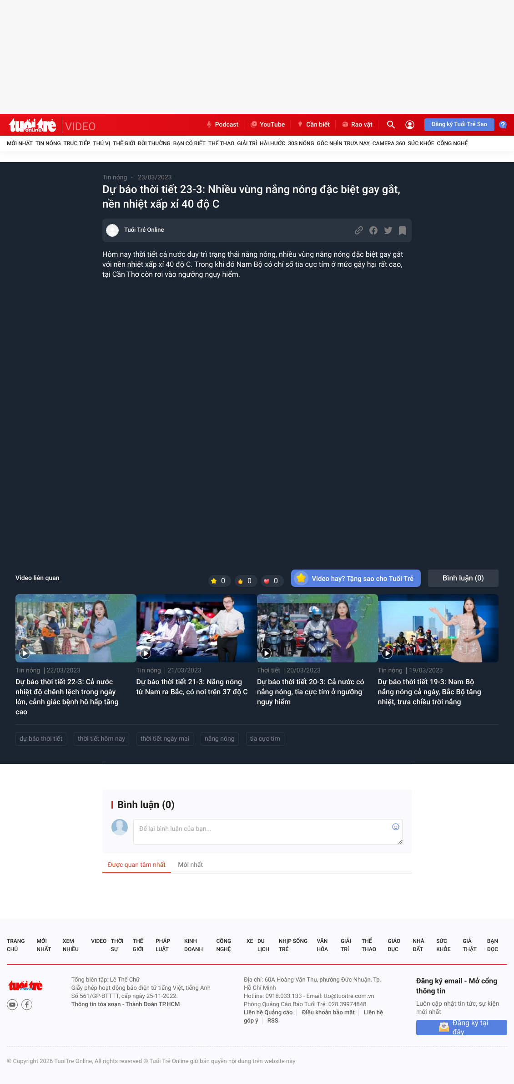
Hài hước (272, 143)
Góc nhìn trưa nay (343, 143)
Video (98, 941)
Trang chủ (16, 945)
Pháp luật (163, 945)
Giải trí (247, 143)
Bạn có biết (189, 143)
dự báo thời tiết (41, 739)
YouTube (267, 124)
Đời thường (154, 143)
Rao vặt (357, 124)
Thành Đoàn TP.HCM (153, 1004)
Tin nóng (48, 143)
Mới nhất (20, 143)
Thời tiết (268, 670)
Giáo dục (394, 945)
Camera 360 (389, 143)
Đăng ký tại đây (471, 1027)
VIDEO (80, 126)
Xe (250, 941)
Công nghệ (452, 143)
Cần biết (313, 124)
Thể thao (221, 143)
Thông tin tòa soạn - (98, 1004)
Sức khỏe (421, 143)
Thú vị (101, 143)
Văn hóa (322, 945)
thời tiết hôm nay (101, 739)
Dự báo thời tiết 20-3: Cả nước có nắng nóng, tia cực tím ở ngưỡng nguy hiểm (310, 691)
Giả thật (469, 945)
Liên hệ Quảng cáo (268, 1012)
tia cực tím (265, 739)
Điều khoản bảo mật (328, 1012)
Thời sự (117, 945)
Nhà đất (418, 945)
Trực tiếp (77, 143)
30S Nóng (301, 143)
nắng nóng (220, 739)
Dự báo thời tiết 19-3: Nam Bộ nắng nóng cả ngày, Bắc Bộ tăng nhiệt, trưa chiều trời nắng (429, 691)
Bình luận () (463, 578)
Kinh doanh (193, 945)
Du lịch (263, 945)
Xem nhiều (71, 945)
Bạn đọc (492, 945)
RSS (272, 1021)
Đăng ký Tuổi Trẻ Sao (459, 124)
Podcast (222, 124)
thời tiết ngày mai (165, 739)
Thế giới (124, 143)
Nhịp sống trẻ (293, 945)
